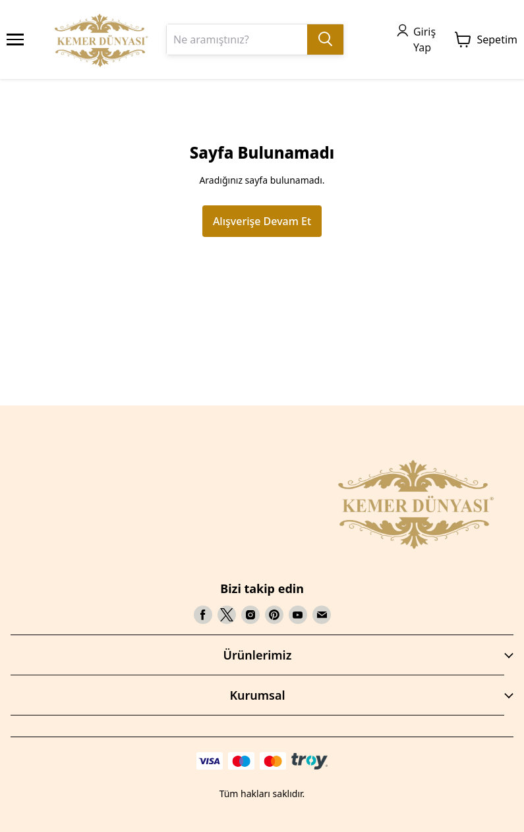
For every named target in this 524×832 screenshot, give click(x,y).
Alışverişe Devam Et (262, 221)
